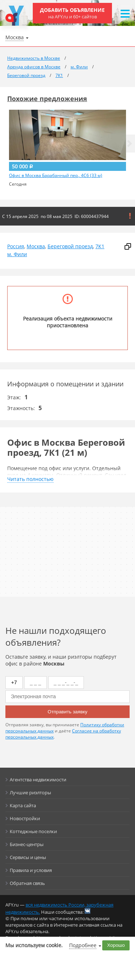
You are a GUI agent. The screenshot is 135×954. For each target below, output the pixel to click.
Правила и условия (31, 870)
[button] (129, 144)
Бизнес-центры (27, 844)
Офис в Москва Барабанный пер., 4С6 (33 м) (55, 175)
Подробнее (82, 945)
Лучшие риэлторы (30, 792)
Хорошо (116, 945)
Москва (36, 246)
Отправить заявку (67, 711)
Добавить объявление (72, 13)
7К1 (99, 246)
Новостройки (25, 818)
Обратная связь (27, 883)
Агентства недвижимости (38, 779)
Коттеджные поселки (33, 831)
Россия (15, 246)
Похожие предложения (47, 98)
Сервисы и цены (28, 857)
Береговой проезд (70, 246)
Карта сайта (23, 805)
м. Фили (17, 254)
